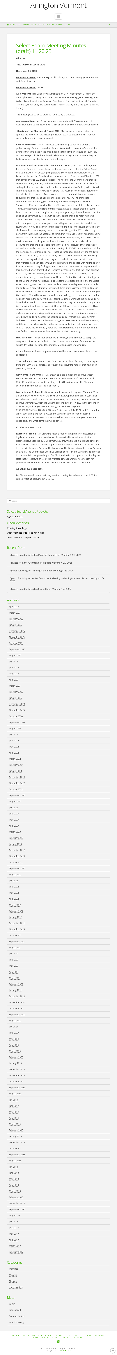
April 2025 (14, 679)
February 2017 (16, 1251)
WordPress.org (16, 1322)
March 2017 (15, 1245)
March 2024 (15, 758)
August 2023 (15, 801)
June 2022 (14, 886)
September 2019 (17, 1087)
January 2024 (15, 770)
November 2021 (17, 929)
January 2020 (15, 1063)
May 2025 (14, 673)
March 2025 (15, 685)
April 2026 (14, 606)
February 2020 (16, 1057)
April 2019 (14, 1118)
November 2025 (17, 637)
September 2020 (17, 1014)
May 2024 (14, 746)
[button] (58, 16)
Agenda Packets (15, 516)
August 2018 (15, 1160)
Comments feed (17, 1316)
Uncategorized (16, 1287)
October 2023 (16, 789)
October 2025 (16, 643)
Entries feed (15, 1309)
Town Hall (15, 1335)
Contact (79, 1337)
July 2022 (13, 880)
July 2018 (13, 1166)
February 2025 (16, 691)
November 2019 (17, 1075)
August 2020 (15, 1020)
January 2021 (15, 990)
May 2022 (14, 892)
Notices (13, 1281)
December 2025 (17, 630)
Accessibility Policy (52, 1335)
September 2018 (17, 1154)
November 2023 (17, 783)
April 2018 (14, 1185)
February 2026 (16, 618)
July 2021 (13, 953)
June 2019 (14, 1105)
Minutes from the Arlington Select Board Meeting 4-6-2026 (40, 589)
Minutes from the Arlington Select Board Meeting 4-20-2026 (41, 562)
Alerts (69, 1335)
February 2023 (16, 837)
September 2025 (17, 649)
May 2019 (14, 1111)
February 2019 (16, 1130)
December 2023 (17, 777)
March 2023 (15, 831)
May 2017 (14, 1233)
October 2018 (16, 1148)
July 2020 (13, 1026)
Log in (12, 1303)
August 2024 (15, 728)
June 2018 (14, 1172)
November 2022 (17, 856)
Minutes (13, 1274)
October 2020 (16, 1008)
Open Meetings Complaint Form (23, 537)
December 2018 (17, 1142)
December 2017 (17, 1203)
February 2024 (16, 764)
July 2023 (13, 807)
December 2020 (17, 996)
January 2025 (15, 697)
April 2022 (14, 898)
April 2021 (14, 971)
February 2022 (16, 911)
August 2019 (15, 1093)
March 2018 (15, 1191)
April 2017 (14, 1239)
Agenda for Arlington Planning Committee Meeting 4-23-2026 (42, 570)
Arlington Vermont (58, 5)
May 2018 (14, 1178)
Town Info (66, 1337)
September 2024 (17, 722)
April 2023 (14, 825)
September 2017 (17, 1209)
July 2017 (13, 1221)
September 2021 (17, 941)
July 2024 (13, 734)
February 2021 (16, 984)
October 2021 (16, 935)
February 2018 (16, 1197)
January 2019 (15, 1136)
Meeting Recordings (17, 528)
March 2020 (15, 1051)
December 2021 (17, 923)
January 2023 (15, 844)
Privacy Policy (31, 1335)
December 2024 (17, 703)
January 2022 (15, 917)
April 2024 (14, 752)
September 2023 (17, 795)
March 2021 (15, 978)
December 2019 (17, 1069)
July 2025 (13, 661)
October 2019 (16, 1081)
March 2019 (15, 1124)
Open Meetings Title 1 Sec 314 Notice (25, 532)
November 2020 (17, 1002)
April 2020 (14, 1045)
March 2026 (15, 612)
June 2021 (14, 959)
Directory (53, 1337)
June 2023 (14, 813)
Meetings (13, 1268)
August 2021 (15, 947)
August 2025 (15, 655)
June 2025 (14, 667)
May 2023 (14, 819)
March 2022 (15, 905)
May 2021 (14, 965)
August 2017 (15, 1215)
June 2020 (14, 1032)
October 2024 (16, 716)
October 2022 (16, 862)
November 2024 (17, 710)
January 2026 (15, 624)
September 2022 (17, 868)
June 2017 (14, 1227)
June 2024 (14, 740)
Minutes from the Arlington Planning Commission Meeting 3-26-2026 (45, 555)
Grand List (39, 1337)
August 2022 (15, 874)
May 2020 (14, 1038)
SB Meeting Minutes (96, 1335)
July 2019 (13, 1099)
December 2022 (17, 850)
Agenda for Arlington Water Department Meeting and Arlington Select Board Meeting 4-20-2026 (57, 580)
